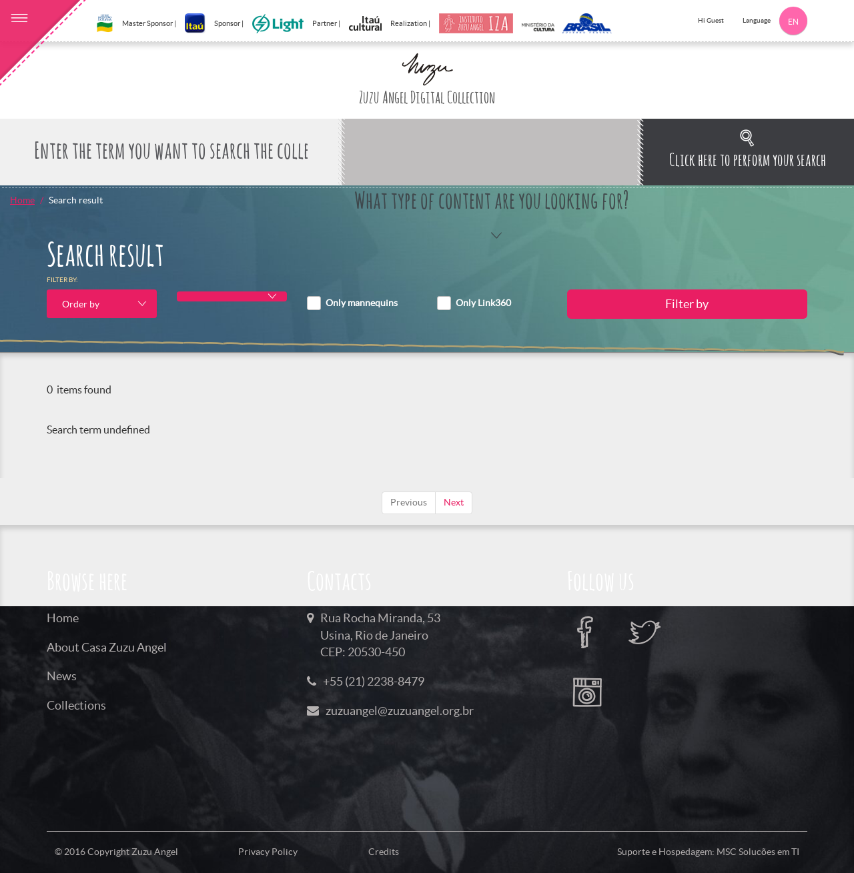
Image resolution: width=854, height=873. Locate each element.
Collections (76, 705)
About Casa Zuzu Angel (107, 647)
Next (454, 502)
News (62, 676)
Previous (408, 502)
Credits (383, 851)
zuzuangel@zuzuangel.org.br (400, 711)
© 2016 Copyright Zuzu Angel (116, 851)
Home (22, 200)
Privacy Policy (268, 851)
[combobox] (102, 303)
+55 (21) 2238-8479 (373, 681)
